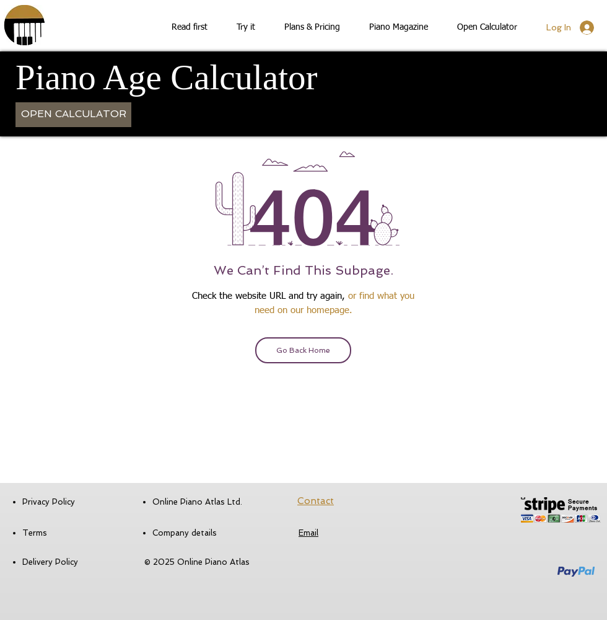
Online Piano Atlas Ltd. (197, 502)
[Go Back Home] (303, 350)
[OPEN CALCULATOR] (73, 114)
